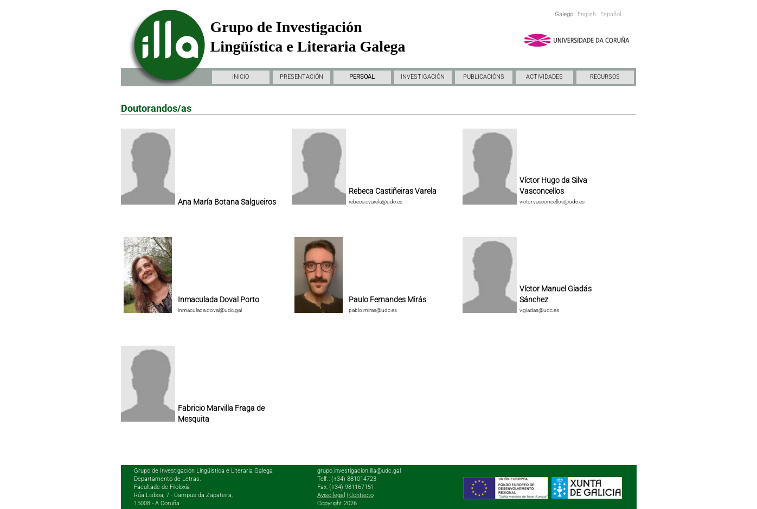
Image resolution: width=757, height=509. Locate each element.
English (587, 14)
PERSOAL (362, 76)
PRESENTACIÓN (301, 76)
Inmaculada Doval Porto (218, 299)
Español (610, 14)
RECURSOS (605, 76)
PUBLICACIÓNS (483, 76)
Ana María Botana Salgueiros (227, 202)
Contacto (361, 495)
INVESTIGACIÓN (423, 76)
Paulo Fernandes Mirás (387, 299)
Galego (564, 14)
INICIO (240, 76)
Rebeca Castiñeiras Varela (393, 191)
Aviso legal (331, 495)
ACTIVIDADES (544, 76)
